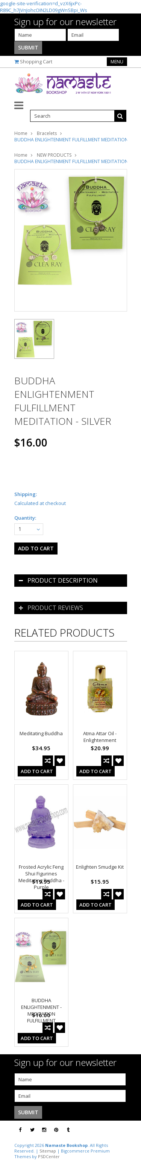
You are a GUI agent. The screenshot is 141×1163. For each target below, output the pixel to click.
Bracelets (47, 133)
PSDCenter (49, 1156)
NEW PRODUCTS (54, 155)
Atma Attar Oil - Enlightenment (100, 736)
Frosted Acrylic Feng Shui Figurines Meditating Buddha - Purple (41, 876)
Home (20, 133)
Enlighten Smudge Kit (100, 866)
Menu (117, 61)
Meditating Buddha (41, 733)
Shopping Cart (36, 61)
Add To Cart (37, 771)
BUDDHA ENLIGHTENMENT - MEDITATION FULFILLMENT (41, 1010)
